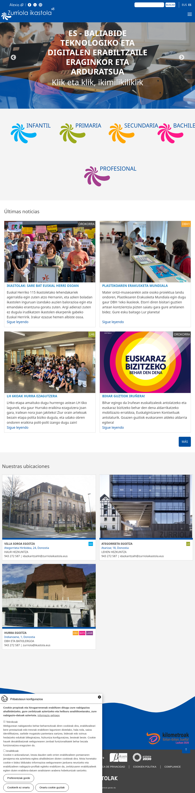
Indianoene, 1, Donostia (19, 637)
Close (99, 697)
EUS (184, 5)
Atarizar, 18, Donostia (115, 548)
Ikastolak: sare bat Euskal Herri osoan (43, 285)
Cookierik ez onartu (18, 787)
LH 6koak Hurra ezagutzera (32, 396)
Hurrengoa (181, 57)
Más (185, 442)
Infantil (38, 125)
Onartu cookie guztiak (52, 787)
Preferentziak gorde (18, 778)
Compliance (172, 766)
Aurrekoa (13, 57)
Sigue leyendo (17, 322)
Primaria (88, 125)
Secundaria (141, 125)
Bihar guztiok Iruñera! (123, 396)
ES (189, 5)
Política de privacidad (109, 766)
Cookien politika (144, 766)
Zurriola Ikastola (28, 14)
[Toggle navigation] (189, 14)
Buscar (170, 4)
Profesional (118, 168)
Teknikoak (12, 721)
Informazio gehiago (49, 715)
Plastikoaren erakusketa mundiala (135, 285)
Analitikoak (12, 750)
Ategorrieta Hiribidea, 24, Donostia (26, 548)
